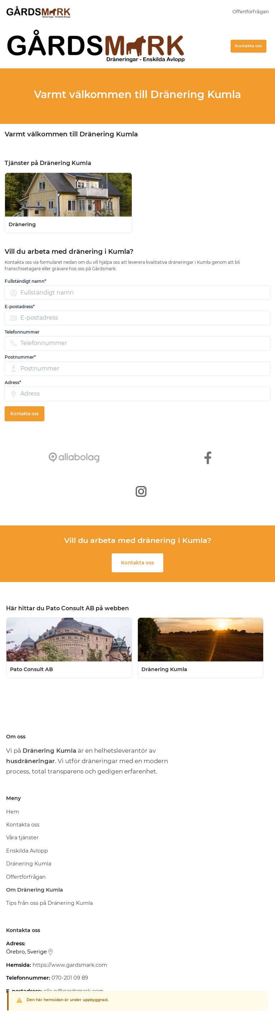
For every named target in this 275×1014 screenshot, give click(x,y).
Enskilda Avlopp (27, 851)
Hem (12, 812)
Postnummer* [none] (20, 357)
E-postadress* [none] (20, 306)
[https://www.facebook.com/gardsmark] (208, 458)
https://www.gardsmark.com (70, 965)
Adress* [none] (13, 382)
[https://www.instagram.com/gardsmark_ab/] (141, 491)
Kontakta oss (248, 45)
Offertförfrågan (250, 11)
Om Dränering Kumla (34, 890)
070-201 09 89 (70, 978)
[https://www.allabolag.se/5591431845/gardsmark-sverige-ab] (74, 458)
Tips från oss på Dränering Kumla (49, 903)
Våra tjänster (22, 837)
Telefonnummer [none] (22, 332)
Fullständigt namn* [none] (25, 281)
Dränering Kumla (28, 863)
